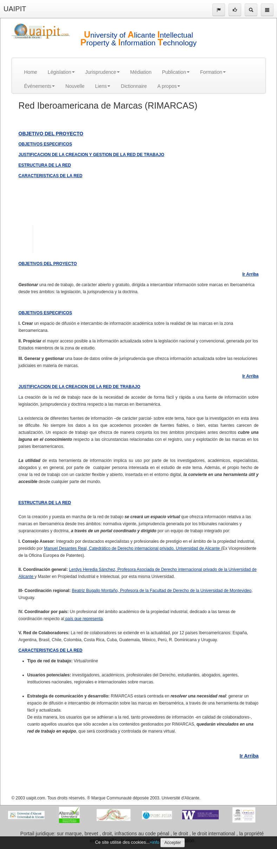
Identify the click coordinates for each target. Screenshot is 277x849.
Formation (213, 72)
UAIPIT (15, 9)
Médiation (141, 72)
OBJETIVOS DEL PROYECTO (48, 263)
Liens (102, 86)
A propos (168, 86)
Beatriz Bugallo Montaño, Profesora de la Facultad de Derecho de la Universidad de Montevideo (162, 590)
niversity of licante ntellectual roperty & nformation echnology (138, 39)
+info (154, 842)
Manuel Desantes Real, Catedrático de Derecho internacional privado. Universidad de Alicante (132, 548)
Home (30, 72)
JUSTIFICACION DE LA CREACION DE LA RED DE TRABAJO (79, 386)
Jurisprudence (102, 72)
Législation (61, 72)
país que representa (83, 618)
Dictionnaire (134, 86)
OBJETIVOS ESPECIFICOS (45, 144)
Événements (39, 86)
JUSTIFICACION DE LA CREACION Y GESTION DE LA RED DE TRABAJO (91, 154)
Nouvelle (74, 86)
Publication (176, 72)
